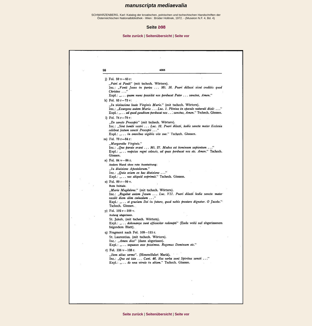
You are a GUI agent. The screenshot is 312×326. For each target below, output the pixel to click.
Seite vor (182, 36)
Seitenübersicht (159, 36)
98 (161, 27)
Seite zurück (133, 36)
